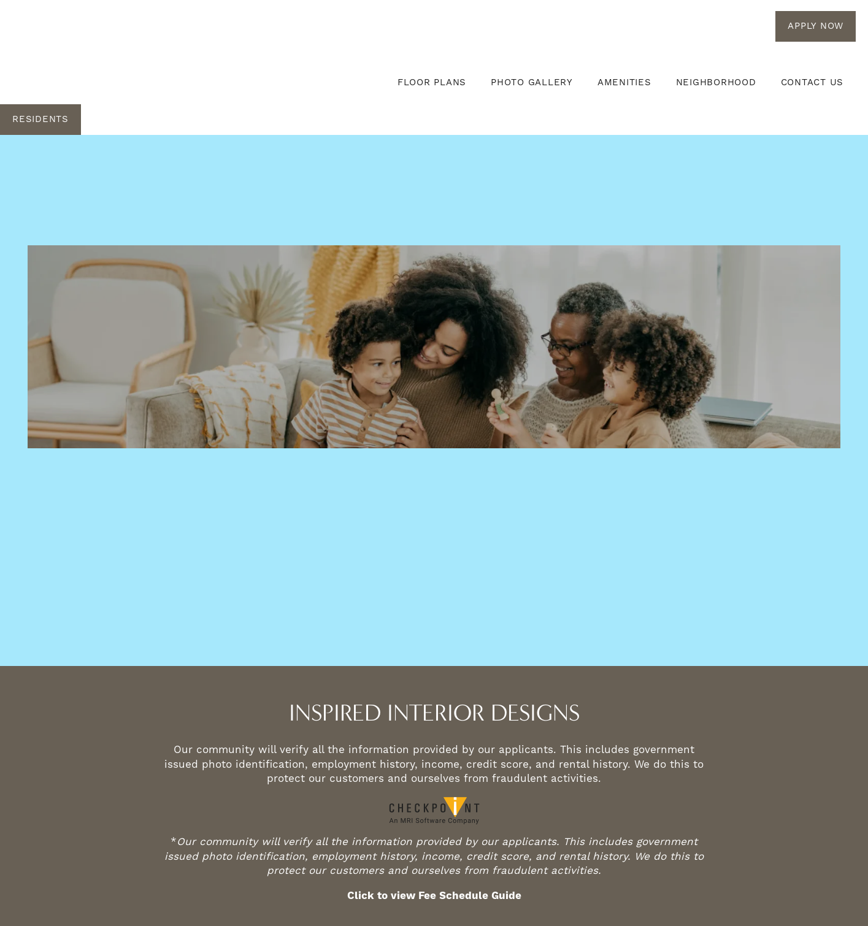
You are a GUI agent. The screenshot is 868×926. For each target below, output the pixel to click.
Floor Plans (432, 82)
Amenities (624, 82)
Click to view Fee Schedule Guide (434, 896)
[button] (815, 26)
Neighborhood (716, 82)
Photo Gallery (532, 82)
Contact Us (812, 82)
